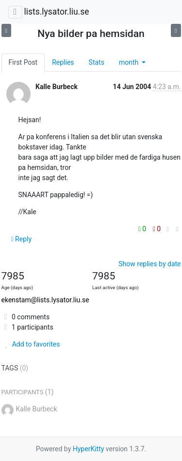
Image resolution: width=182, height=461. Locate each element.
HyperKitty (88, 449)
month (129, 62)
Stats (96, 62)
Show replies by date (149, 264)
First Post (23, 62)
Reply (21, 239)
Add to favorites (30, 344)
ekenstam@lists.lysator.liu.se (45, 300)
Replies (63, 62)
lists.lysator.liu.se (56, 12)
